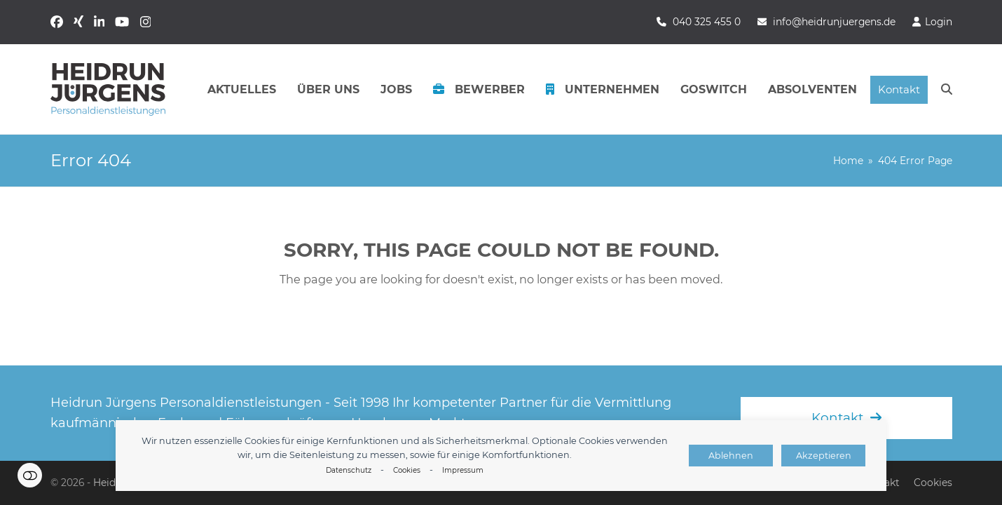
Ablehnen (730, 455)
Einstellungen (30, 475)
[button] (947, 89)
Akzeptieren (823, 455)
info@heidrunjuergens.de (834, 21)
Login (938, 21)
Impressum (462, 470)
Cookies (406, 470)
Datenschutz (348, 470)
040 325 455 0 (707, 21)
